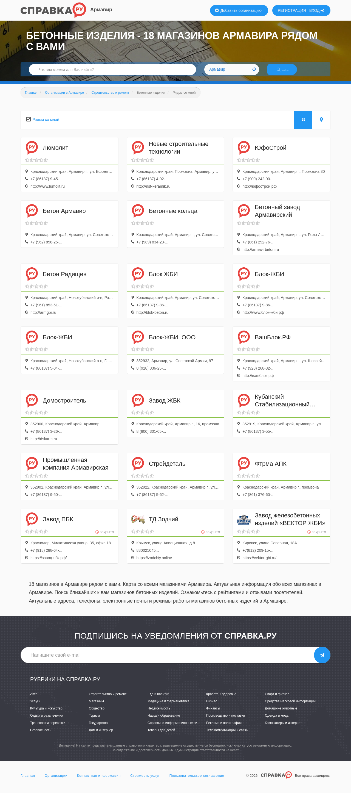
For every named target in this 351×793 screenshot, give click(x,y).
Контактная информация (99, 780)
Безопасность (40, 735)
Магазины (96, 706)
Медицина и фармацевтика (168, 706)
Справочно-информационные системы (177, 728)
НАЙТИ (286, 72)
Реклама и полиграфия (224, 728)
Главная (28, 780)
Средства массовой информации (290, 706)
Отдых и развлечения (46, 720)
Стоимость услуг (145, 780)
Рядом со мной (45, 124)
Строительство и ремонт (107, 699)
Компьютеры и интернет (283, 728)
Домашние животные (281, 713)
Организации (56, 780)
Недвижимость (159, 713)
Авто (33, 699)
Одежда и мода (276, 720)
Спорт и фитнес (277, 699)
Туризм (94, 720)
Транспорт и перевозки (47, 728)
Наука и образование (164, 720)
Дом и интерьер (101, 735)
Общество (96, 713)
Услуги (35, 706)
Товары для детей (161, 735)
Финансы (213, 713)
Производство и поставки (225, 720)
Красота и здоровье (221, 699)
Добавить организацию (238, 10)
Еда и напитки (158, 699)
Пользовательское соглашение (196, 780)
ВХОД (316, 10)
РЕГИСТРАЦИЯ (292, 10)
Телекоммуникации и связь (227, 735)
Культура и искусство (46, 713)
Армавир (101, 9)
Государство (98, 728)
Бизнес (211, 706)
